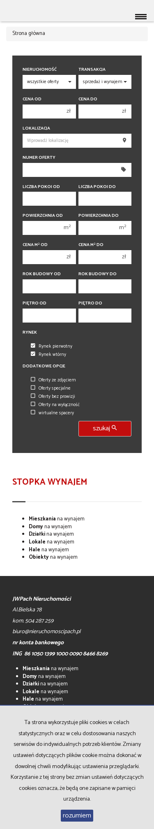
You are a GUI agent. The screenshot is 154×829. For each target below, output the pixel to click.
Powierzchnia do (98, 216)
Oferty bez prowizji (53, 396)
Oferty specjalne (51, 388)
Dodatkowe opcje (44, 366)
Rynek (30, 333)
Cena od (32, 99)
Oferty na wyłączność (55, 405)
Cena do (87, 99)
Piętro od (34, 303)
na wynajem (57, 519)
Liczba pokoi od (41, 187)
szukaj (105, 428)
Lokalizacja (36, 128)
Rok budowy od (42, 274)
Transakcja (92, 70)
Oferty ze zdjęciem (53, 380)
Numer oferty (39, 158)
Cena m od (35, 245)
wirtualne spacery (52, 413)
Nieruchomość (40, 70)
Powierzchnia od (43, 216)
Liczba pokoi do (97, 187)
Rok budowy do (97, 274)
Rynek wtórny (48, 354)
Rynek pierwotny (51, 346)
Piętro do (90, 303)
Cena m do (90, 245)
